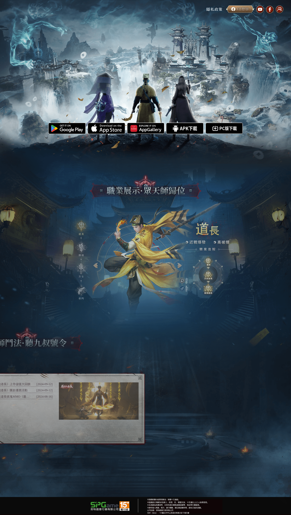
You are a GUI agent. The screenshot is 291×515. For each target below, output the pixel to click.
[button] (81, 227)
